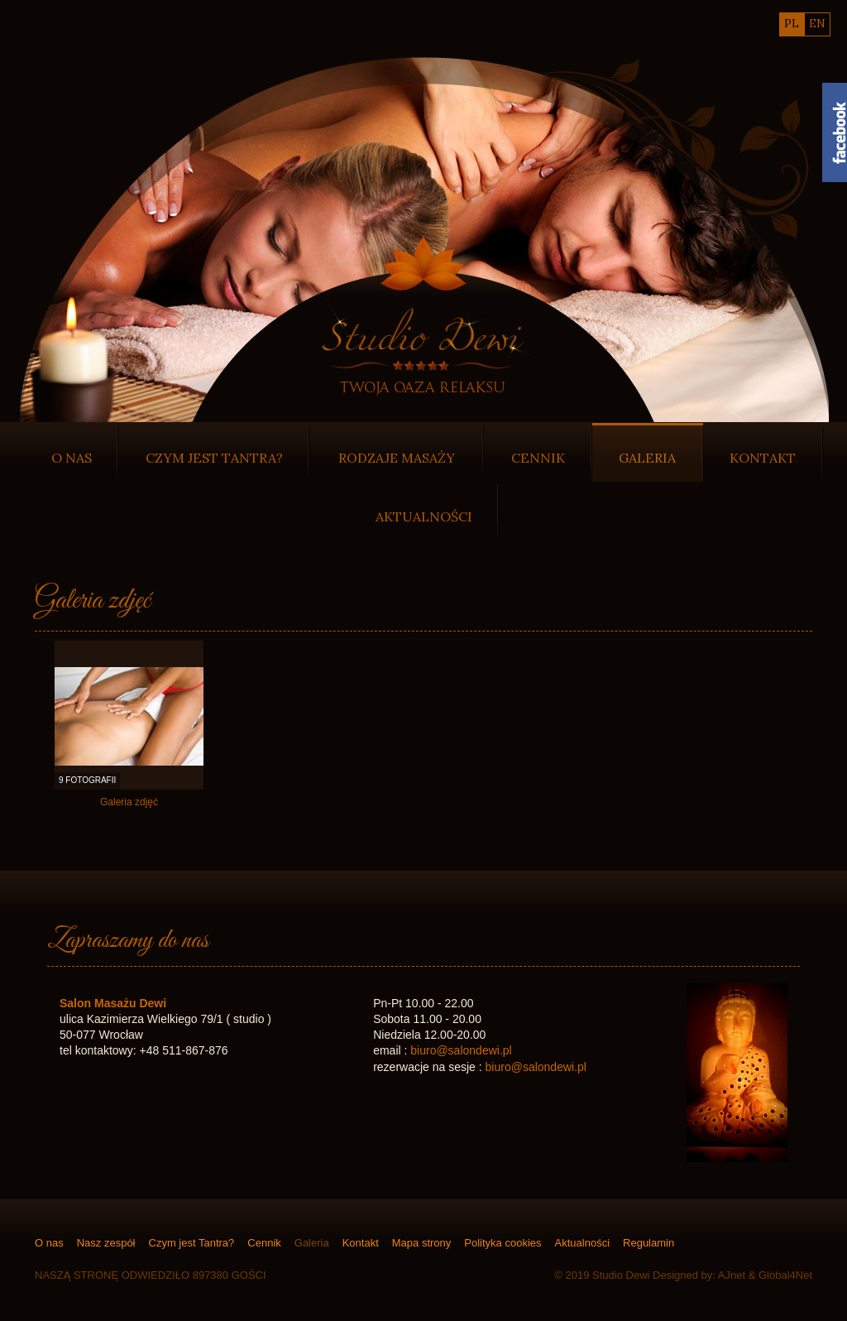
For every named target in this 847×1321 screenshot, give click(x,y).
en (817, 24)
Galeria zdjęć (129, 803)
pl (791, 24)
